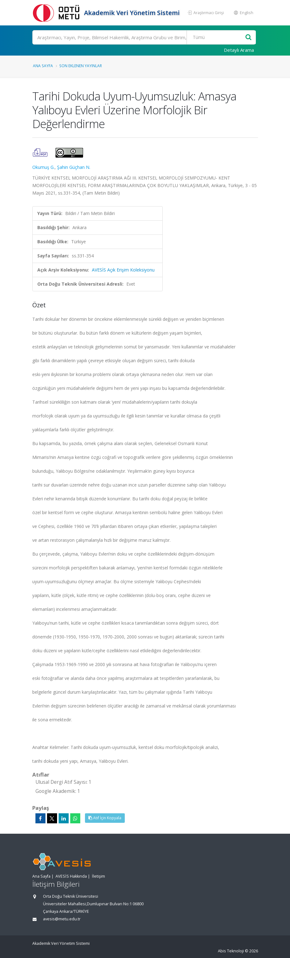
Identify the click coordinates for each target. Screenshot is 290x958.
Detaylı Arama (239, 50)
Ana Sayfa (43, 65)
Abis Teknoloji (231, 951)
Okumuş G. (43, 167)
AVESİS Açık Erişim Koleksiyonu (123, 270)
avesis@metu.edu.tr (62, 919)
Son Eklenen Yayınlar (80, 65)
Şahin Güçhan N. (73, 167)
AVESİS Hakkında (71, 876)
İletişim (98, 876)
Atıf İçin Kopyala (104, 818)
